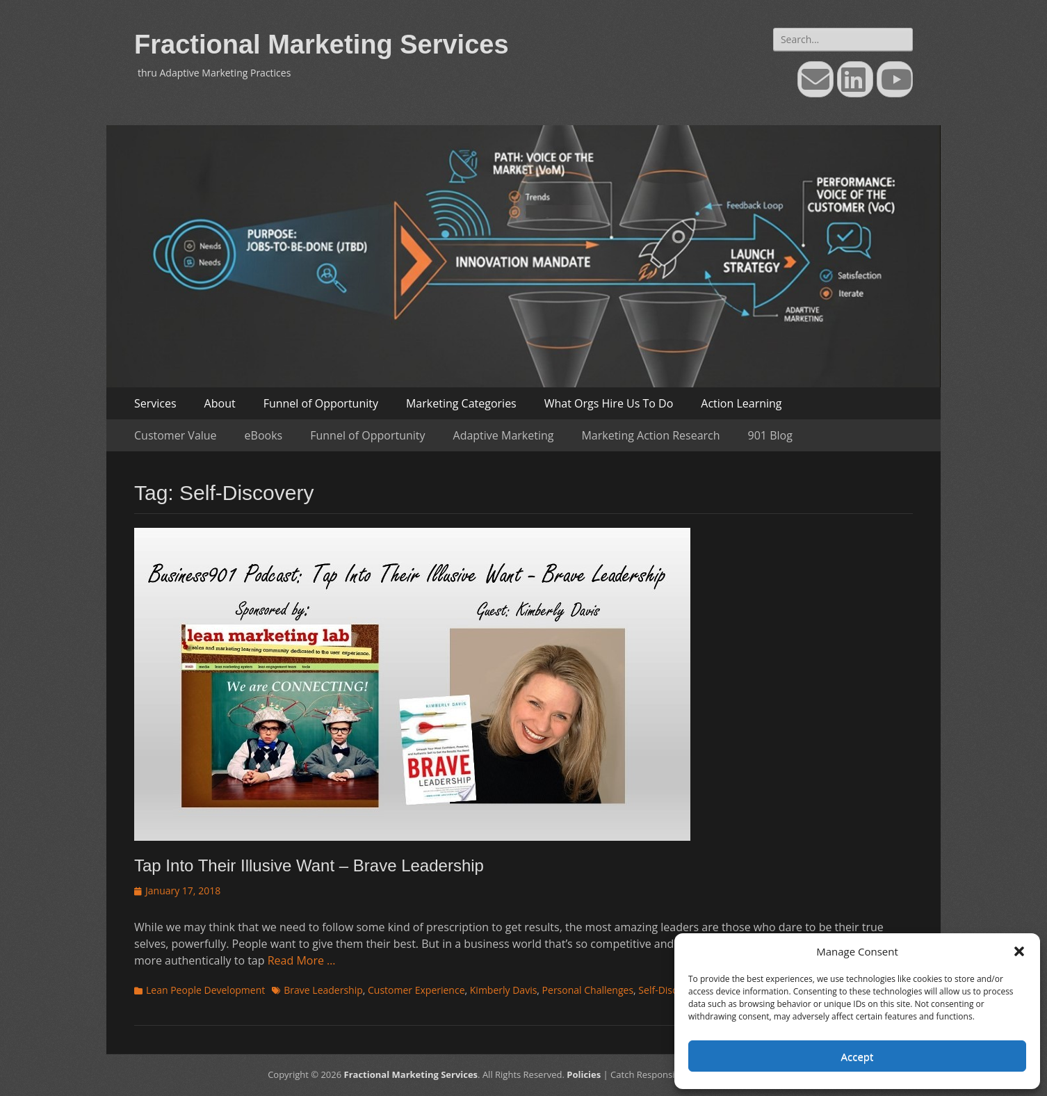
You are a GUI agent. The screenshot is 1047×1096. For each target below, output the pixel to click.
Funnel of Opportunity (320, 403)
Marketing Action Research (650, 435)
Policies (584, 1074)
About (220, 403)
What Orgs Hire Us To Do (609, 403)
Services (155, 403)
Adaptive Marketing (503, 435)
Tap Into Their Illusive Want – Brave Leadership (309, 865)
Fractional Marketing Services (321, 44)
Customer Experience (416, 990)
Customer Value (175, 435)
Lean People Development (205, 990)
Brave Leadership (323, 990)
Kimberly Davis (503, 990)
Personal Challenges (587, 990)
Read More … (302, 960)
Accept (857, 1056)
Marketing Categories (461, 403)
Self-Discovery (669, 990)
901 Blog (770, 435)
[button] (1019, 951)
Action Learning (741, 403)
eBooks (264, 435)
